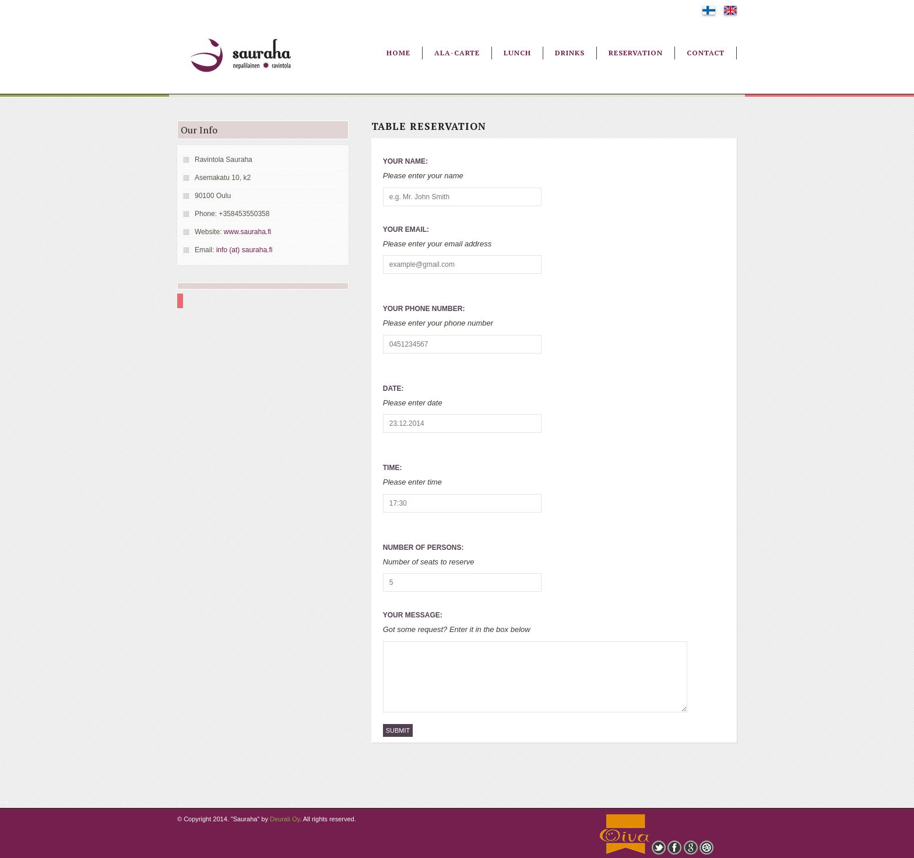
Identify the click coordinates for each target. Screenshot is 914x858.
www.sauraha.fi (247, 232)
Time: (392, 468)
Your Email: (406, 229)
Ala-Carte (457, 52)
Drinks (570, 52)
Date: (393, 388)
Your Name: (405, 161)
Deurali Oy (285, 818)
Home (398, 52)
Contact (706, 52)
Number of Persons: (423, 547)
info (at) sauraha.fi (244, 250)
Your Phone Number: (424, 309)
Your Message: (412, 615)
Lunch (517, 52)
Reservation (636, 52)
